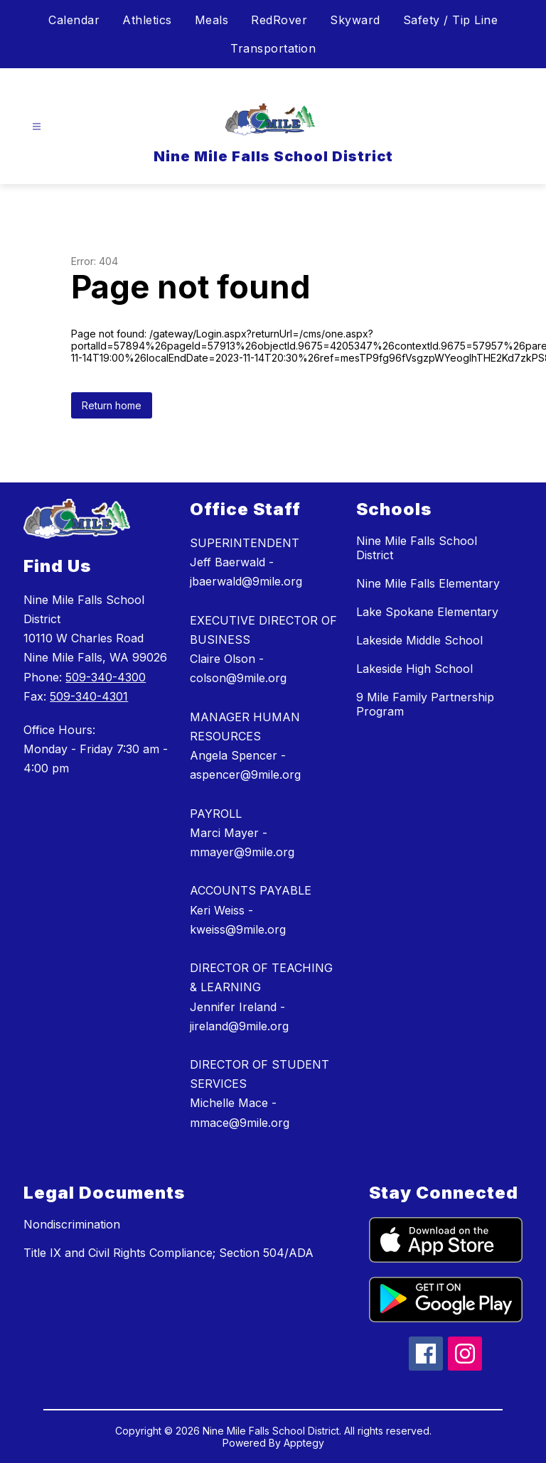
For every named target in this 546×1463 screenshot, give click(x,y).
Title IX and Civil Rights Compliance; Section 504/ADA (168, 1253)
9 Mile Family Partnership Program (425, 704)
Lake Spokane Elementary (427, 612)
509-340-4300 (105, 677)
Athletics (147, 20)
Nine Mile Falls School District (416, 548)
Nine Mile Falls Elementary (428, 583)
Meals (212, 20)
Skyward (355, 20)
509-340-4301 (89, 696)
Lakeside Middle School (419, 640)
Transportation (273, 48)
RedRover (279, 20)
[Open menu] (36, 127)
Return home (111, 405)
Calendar (74, 20)
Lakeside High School (414, 669)
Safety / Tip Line (450, 20)
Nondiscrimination (71, 1224)
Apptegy (304, 1443)
